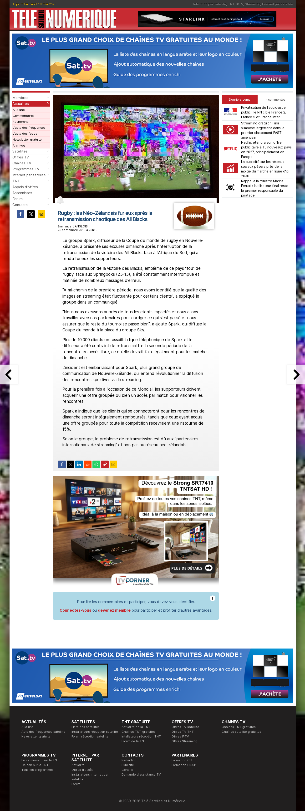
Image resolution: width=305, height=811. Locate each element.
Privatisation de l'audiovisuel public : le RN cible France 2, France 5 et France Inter (263, 112)
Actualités (20, 103)
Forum (17, 199)
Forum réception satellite (89, 736)
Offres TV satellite (185, 727)
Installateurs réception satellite (94, 731)
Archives (19, 145)
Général (127, 770)
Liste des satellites (85, 727)
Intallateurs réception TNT (141, 736)
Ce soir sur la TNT (35, 765)
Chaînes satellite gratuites (241, 731)
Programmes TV (25, 169)
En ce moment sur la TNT (40, 760)
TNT (231, 4)
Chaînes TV (21, 163)
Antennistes (22, 193)
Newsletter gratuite (27, 139)
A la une (19, 110)
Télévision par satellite (209, 4)
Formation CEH (182, 760)
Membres (20, 97)
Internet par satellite (277, 4)
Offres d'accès (82, 770)
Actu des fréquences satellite (43, 731)
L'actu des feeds (25, 133)
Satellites (20, 151)
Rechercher (21, 121)
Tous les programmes (37, 770)
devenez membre (114, 610)
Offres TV (20, 157)
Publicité (128, 765)
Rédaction (129, 760)
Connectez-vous (75, 610)
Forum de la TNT (134, 741)
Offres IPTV (180, 736)
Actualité (78, 765)
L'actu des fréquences (29, 127)
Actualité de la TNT (136, 727)
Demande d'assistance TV (141, 774)
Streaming (252, 4)
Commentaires (24, 116)
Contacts (20, 204)
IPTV (239, 4)
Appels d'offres (25, 187)
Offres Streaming (184, 741)
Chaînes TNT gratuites (139, 731)
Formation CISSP (184, 765)
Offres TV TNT (183, 731)
